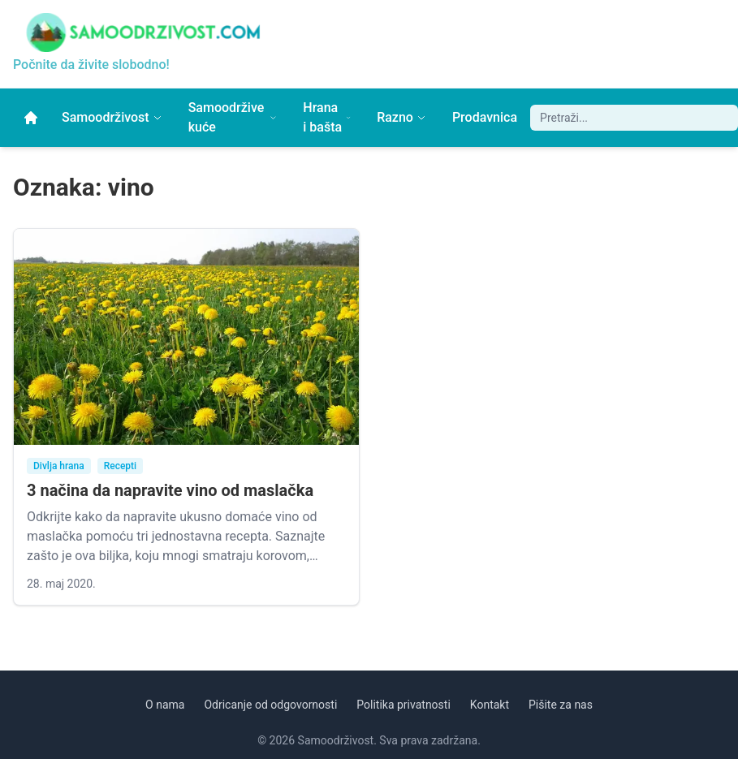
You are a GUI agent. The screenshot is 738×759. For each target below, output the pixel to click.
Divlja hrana (58, 466)
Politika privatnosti (403, 704)
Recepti (120, 466)
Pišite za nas (561, 704)
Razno (401, 117)
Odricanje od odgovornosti (270, 704)
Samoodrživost (112, 117)
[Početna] (31, 118)
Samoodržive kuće (233, 117)
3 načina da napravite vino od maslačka (170, 490)
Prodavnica (484, 117)
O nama (164, 704)
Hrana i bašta (327, 117)
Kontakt (489, 704)
